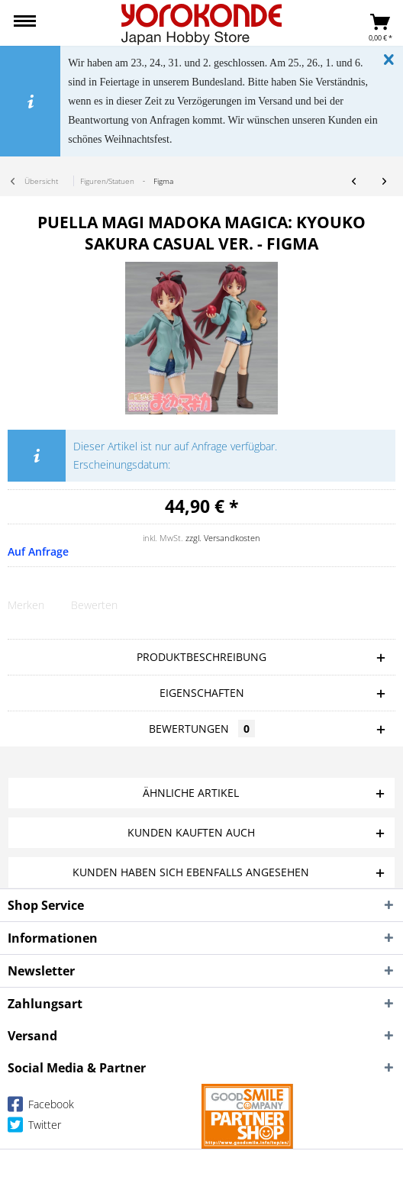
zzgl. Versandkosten (222, 537)
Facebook (41, 1107)
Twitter (34, 1127)
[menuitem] (25, 23)
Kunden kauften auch (191, 832)
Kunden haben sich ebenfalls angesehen (191, 872)
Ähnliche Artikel (191, 792)
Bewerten (94, 605)
